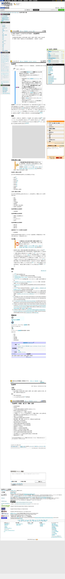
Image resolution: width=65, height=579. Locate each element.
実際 (21, 430)
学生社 (49, 56)
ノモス (18, 111)
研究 (17, 422)
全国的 (27, 424)
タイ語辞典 (53, 532)
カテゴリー (34, 61)
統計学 (15, 217)
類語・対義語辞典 (7, 0)
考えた (35, 414)
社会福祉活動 (50, 66)
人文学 (21, 193)
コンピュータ (4, 27)
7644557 (23, 308)
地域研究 (15, 203)
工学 (3, 33)
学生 (25, 424)
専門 (18, 420)
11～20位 (53, 123)
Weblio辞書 (16, 495)
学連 (49, 53)
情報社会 (15, 435)
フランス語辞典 (54, 530)
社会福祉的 (50, 67)
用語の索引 (26, 61)
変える (27, 414)
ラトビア (43, 346)
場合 (22, 392)
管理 (31, 419)
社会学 (39, 37)
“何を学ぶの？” (17, 284)
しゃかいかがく (19, 389)
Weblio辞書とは (6, 523)
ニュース (30, 166)
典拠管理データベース (28, 342)
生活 (3, 39)
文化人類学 (16, 205)
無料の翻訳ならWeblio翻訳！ (18, 4)
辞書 (2, 0)
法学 (33, 118)
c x (21, 396)
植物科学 (21, 446)
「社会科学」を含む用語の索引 (17, 483)
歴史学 (18, 38)
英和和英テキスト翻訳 (17, 471)
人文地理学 (16, 202)
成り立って (31, 409)
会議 (18, 406)
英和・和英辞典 (14, 0)
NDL (24, 168)
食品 (3, 46)
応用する (28, 430)
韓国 (19, 350)
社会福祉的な (50, 69)
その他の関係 (28, 38)
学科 (28, 432)
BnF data (27, 346)
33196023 (30, 308)
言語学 (15, 206)
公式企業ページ (42, 523)
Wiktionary (42, 382)
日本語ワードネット (13, 513)
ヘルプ (63, 0)
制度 (18, 423)
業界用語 (3, 26)
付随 (37, 413)
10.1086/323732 (28, 312)
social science (18, 395)
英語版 (29, 254)
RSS (37, 539)
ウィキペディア (15, 61)
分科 (39, 419)
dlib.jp (26, 168)
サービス (27, 419)
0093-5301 (36, 312)
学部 (31, 432)
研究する (24, 417)
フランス (23, 346)
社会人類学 (21, 205)
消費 (22, 419)
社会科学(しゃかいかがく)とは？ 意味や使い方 (23, 281)
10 (27, 123)
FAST (19, 344)
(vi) (25, 396)
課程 (18, 409)
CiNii (40, 166)
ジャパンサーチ (31, 168)
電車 (3, 29)
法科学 (24, 446)
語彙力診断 (4, 91)
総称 (26, 37)
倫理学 (15, 199)
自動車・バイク (5, 30)
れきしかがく (24, 447)
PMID (27, 308)
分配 (19, 419)
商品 (14, 419)
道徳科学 (15, 426)
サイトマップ (6, 529)
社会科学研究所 (51, 81)
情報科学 (36, 446)
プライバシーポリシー (8, 528)
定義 (24, 250)
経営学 (15, 184)
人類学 (15, 420)
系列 (36, 433)
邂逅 (49, 130)
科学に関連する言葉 (14, 446)
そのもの (19, 414)
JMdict (18, 517)
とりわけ (15, 411)
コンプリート (51, 126)
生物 (3, 44)
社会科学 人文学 (51, 76)
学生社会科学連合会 (17, 424)
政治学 (29, 37)
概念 (26, 427)
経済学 (36, 37)
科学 (17, 12)
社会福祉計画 (50, 70)
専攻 (15, 12)
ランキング (30, 61)
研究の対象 (19, 37)
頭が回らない (51, 132)
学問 (13, 12)
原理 (18, 430)
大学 (16, 409)
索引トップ (21, 61)
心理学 (16, 123)
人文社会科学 (20, 119)
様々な (41, 413)
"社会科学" (26, 166)
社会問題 (24, 430)
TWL (36, 168)
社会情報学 (19, 215)
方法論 (23, 427)
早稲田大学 (39, 234)
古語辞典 (30, 0)
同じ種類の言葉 (8, 12)
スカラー (36, 166)
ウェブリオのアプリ (19, 523)
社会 (39, 104)
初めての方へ (57, 7)
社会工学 (15, 226)
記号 (2, 83)
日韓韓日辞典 (25, 0)
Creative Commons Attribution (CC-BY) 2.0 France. (24, 502)
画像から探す (18, 524)
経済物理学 (16, 232)
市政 (14, 416)
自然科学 (36, 38)
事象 (34, 413)
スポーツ (3, 43)
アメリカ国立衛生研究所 (18, 251)
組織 (29, 424)
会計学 (15, 220)
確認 (49, 135)
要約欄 (31, 92)
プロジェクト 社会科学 (15, 319)
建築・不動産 (4, 34)
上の (26, 429)
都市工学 (15, 227)
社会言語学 (19, 206)
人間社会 (15, 423)
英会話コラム (4, 87)
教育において (18, 433)
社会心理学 (16, 189)
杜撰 (49, 141)
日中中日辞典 (20, 0)
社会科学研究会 (51, 80)
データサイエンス (17, 218)
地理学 (17, 392)
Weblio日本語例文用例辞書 (18, 400)
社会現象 (14, 37)
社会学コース (17, 275)
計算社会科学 (16, 340)
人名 (3, 47)
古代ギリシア (43, 109)
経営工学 (15, 224)
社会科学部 (33, 234)
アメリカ (39, 346)
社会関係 (20, 417)
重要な (16, 413)
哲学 (14, 197)
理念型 (15, 429)
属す (25, 410)
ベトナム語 (16, 396)
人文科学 (40, 38)
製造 (17, 419)
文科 (14, 335)
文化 (3, 37)
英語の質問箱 (4, 90)
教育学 (15, 38)
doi (40, 306)
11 (32, 262)
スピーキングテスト (6, 93)
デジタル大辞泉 (15, 31)
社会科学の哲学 (51, 77)
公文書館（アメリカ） (22, 351)
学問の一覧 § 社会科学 (20, 169)
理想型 (15, 427)
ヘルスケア (4, 40)
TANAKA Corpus (4, 501)
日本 (19, 347)
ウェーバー (23, 413)
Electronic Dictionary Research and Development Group (44, 517)
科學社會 (27, 396)
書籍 (33, 166)
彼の (23, 414)
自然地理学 (16, 211)
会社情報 (41, 524)
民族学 (22, 38)
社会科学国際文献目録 (52, 78)
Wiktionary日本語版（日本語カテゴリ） (20, 380)
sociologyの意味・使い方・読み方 (21, 277)
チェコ (22, 347)
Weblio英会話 (5, 88)
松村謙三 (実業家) (52, 128)
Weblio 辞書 (59, 0)
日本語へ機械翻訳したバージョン (33, 78)
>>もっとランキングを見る (59, 143)
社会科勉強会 (50, 73)
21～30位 (58, 123)
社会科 (49, 62)
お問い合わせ (30, 523)
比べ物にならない (52, 139)
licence (21, 518)
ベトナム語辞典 (54, 533)
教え (28, 411)
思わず (50, 134)
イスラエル (35, 346)
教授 (25, 411)
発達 (21, 423)
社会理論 (15, 337)
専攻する (26, 432)
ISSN (33, 312)
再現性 (32, 250)
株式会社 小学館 (13, 492)
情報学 (15, 215)
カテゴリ (29, 357)
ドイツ (31, 346)
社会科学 (25, 324)
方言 (3, 49)
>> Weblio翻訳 (61, 145)
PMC (20, 308)
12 (39, 264)
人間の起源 (16, 417)
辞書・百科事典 (5, 50)
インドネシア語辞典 (55, 531)
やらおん (50, 124)
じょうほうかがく (40, 446)
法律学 (32, 37)
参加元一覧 (62, 7)
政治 (14, 422)
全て (1, 23)
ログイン (53, 0)
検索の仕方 (6, 524)
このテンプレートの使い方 (29, 165)
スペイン (19, 346)
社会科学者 (16, 406)
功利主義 (15, 338)
